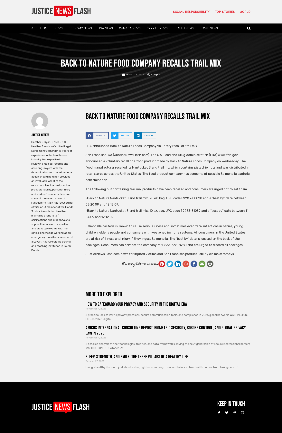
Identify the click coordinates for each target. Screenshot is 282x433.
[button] (249, 28)
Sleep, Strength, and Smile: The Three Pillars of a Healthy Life (137, 357)
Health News (184, 28)
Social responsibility (191, 12)
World (245, 12)
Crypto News (157, 28)
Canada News (130, 28)
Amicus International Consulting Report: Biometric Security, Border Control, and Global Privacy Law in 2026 (166, 330)
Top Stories (225, 12)
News (59, 28)
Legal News (209, 28)
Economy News (80, 28)
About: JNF (40, 28)
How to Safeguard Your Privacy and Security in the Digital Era (136, 304)
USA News (105, 28)
